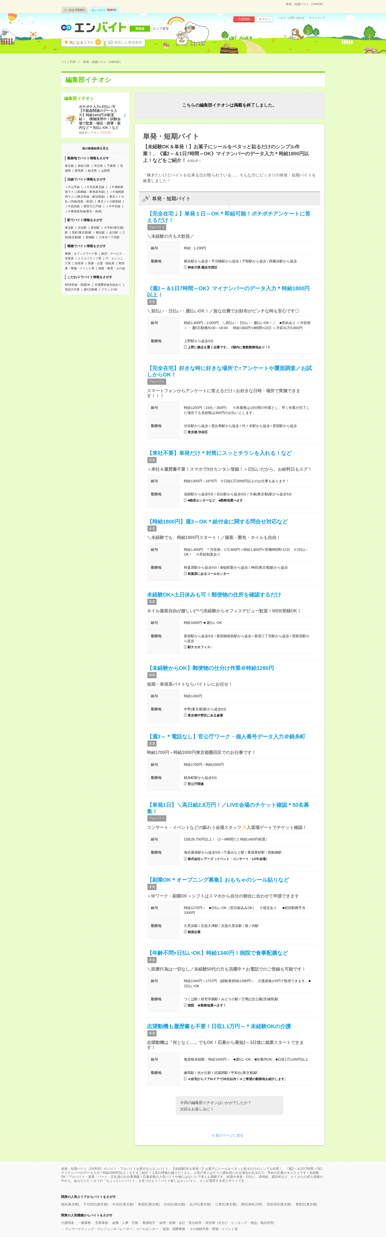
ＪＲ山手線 (72, 186)
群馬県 (79, 170)
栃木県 (92, 170)
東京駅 (69, 227)
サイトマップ (317, 18)
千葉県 (111, 165)
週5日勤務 (90, 289)
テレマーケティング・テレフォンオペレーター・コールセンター (111, 1229)
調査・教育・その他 (111, 268)
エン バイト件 (104, 10)
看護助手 (148, 1223)
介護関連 (67, 1223)
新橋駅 (90, 237)
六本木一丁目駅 (109, 237)
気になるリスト (85, 42)
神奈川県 (84, 165)
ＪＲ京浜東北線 (94, 186)
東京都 (69, 165)
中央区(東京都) (123, 1204)
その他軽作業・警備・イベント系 (214, 1229)
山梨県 (105, 170)
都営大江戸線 (92, 206)
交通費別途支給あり (108, 284)
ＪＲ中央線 (113, 206)
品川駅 (113, 232)
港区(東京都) (70, 1204)
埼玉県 (98, 165)
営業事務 (101, 1223)
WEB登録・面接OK (78, 284)
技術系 (79, 263)
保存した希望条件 (128, 42)
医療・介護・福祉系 (101, 263)
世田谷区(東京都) (279, 1204)
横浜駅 (100, 232)
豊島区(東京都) (306, 1204)
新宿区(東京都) (148, 1204)
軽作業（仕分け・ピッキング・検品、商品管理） (241, 1223)
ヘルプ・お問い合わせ (291, 18)
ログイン (264, 19)
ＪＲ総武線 (72, 206)
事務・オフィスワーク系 (81, 253)
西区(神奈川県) (251, 1204)
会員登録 (244, 19)
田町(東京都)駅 (81, 232)
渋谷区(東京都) (174, 1204)
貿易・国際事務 (174, 1229)
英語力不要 (72, 289)
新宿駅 (95, 227)
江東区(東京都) (226, 1204)
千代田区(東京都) (95, 1204)
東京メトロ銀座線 (109, 201)
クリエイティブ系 (89, 258)
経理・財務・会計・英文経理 (180, 1223)
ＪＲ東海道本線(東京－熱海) (83, 211)
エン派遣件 (75, 10)
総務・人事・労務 (125, 1223)
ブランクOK (109, 289)
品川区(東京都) (200, 1204)
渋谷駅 (82, 227)
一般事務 (84, 1223)
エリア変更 (161, 29)
